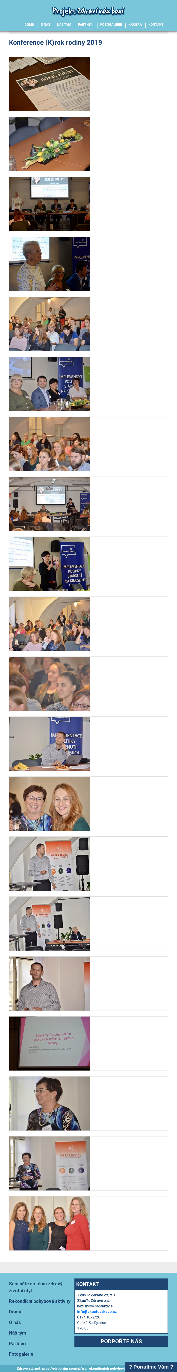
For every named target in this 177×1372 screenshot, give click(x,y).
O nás (45, 24)
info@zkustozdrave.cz (97, 1312)
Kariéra (135, 24)
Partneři (86, 24)
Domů (29, 24)
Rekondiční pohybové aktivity (40, 1301)
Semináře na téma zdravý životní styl (35, 1287)
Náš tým (64, 24)
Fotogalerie (111, 24)
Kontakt (156, 24)
